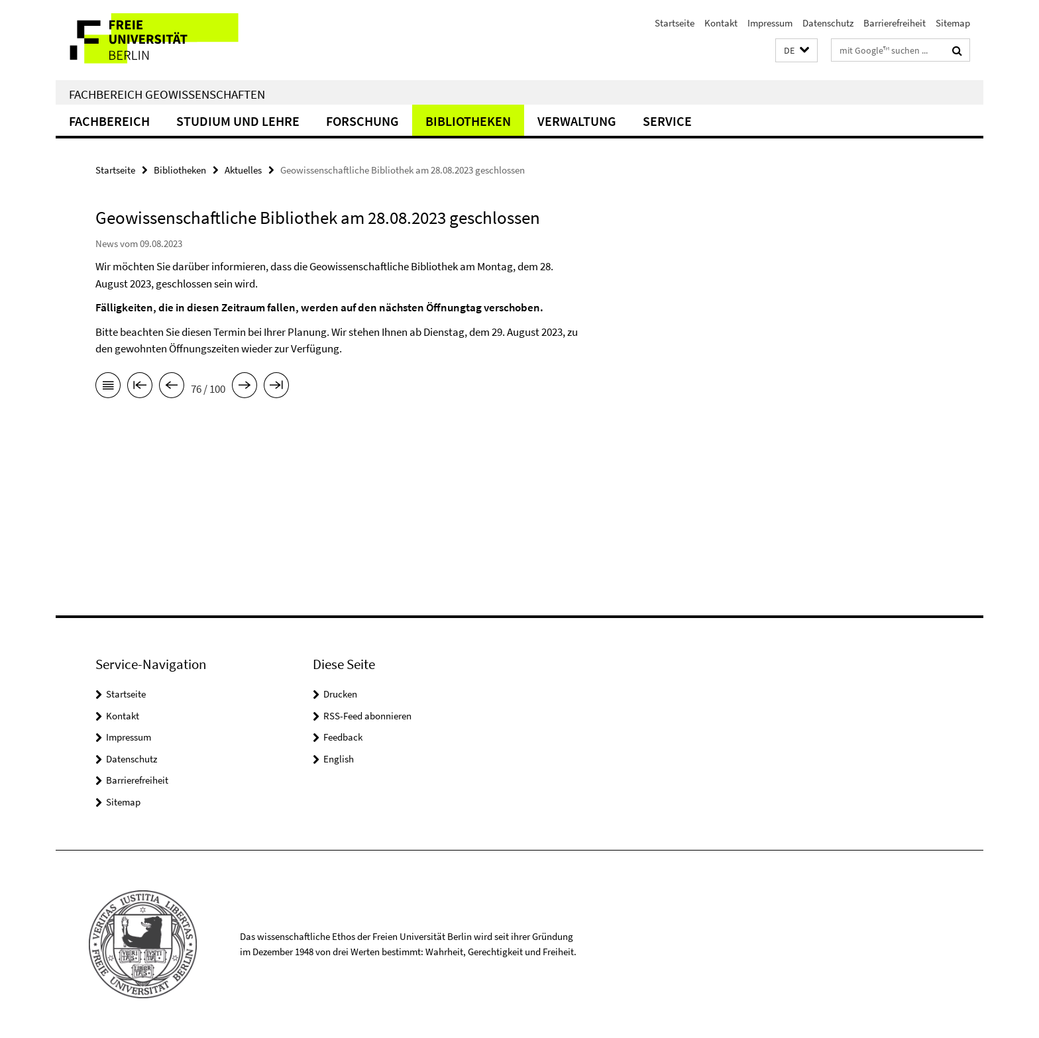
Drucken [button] (340, 694)
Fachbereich (109, 121)
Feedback (342, 737)
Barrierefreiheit (894, 23)
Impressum (770, 23)
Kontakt (721, 23)
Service (667, 121)
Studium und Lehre (238, 121)
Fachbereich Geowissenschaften (167, 94)
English (338, 759)
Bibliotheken (468, 121)
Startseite (674, 23)
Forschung (362, 121)
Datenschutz (827, 23)
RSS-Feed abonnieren (367, 715)
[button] (796, 50)
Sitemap (953, 23)
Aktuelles (243, 170)
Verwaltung (576, 121)
